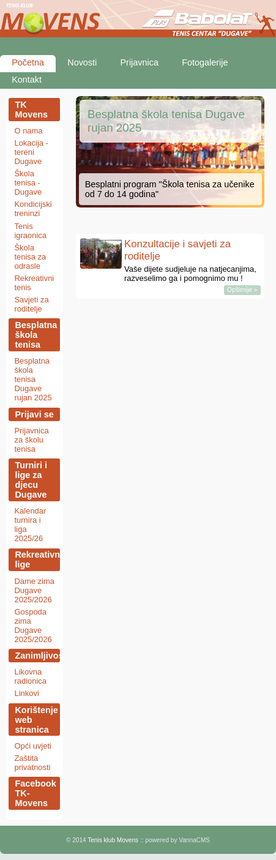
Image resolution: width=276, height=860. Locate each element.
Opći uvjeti (32, 745)
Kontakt (27, 79)
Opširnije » (242, 290)
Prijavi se (34, 414)
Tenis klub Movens (113, 840)
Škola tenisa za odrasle (30, 257)
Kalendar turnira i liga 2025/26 (30, 524)
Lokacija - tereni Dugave (31, 152)
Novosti (82, 62)
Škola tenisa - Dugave (28, 182)
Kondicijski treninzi (32, 209)
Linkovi (26, 693)
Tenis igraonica (30, 231)
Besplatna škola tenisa (36, 335)
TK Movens (31, 109)
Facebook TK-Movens (35, 793)
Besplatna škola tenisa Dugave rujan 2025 (32, 379)
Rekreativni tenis (34, 283)
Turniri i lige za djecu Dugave (31, 479)
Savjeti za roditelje (31, 304)
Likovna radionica (30, 676)
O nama (28, 130)
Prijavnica (140, 62)
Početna (28, 62)
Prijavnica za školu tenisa (31, 440)
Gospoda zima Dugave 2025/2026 (32, 625)
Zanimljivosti (37, 655)
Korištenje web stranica (36, 720)
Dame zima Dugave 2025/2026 (34, 590)
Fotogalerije (205, 62)
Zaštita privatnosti (32, 762)
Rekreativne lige (37, 559)
